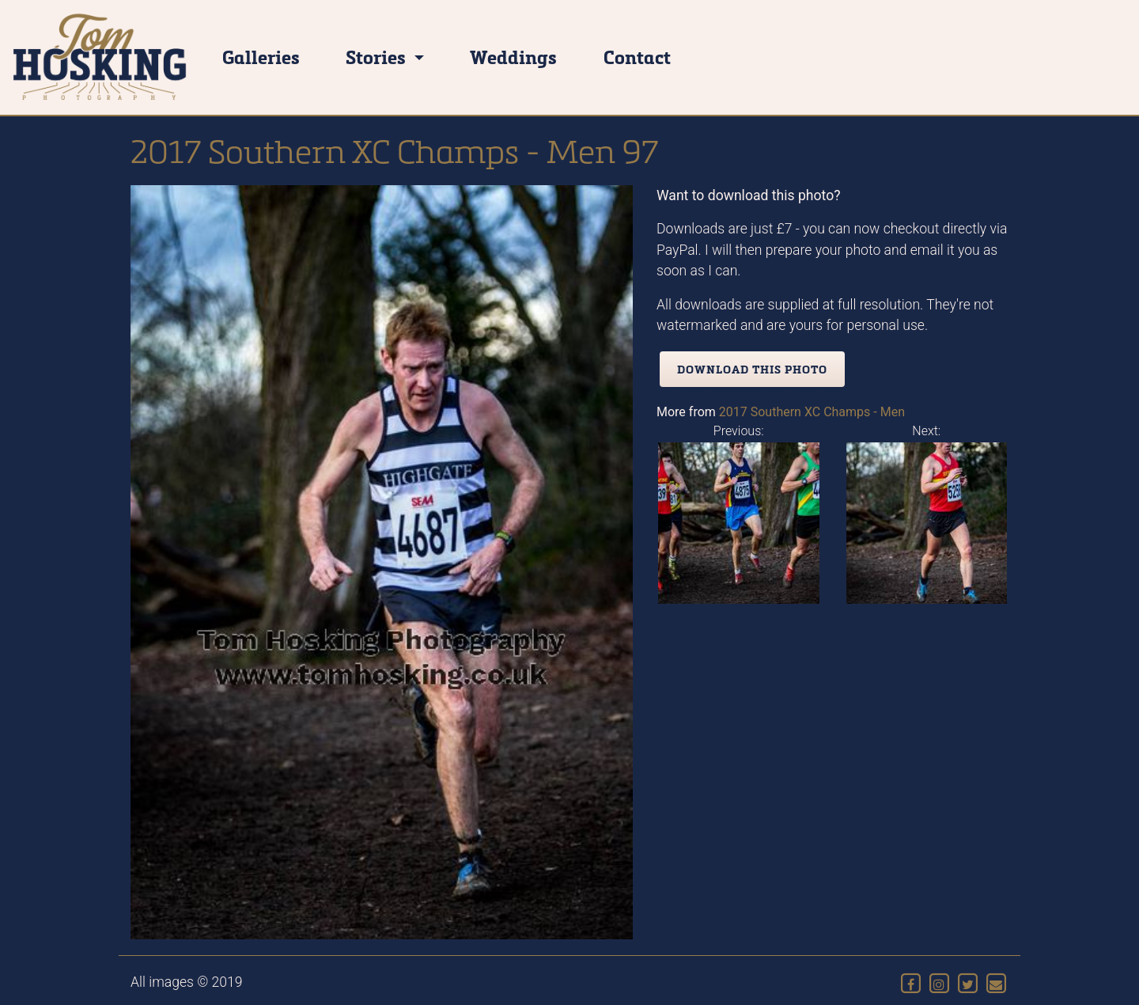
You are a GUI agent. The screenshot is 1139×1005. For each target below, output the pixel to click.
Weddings (513, 56)
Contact (637, 56)
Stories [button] (378, 56)
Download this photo (752, 369)
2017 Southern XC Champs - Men (812, 411)
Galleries (261, 56)
